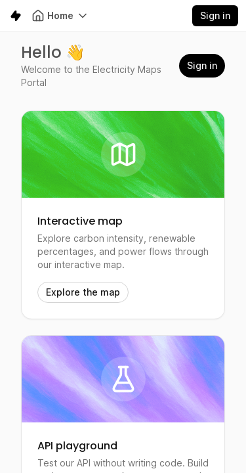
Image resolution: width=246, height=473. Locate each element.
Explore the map (83, 292)
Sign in (215, 15)
